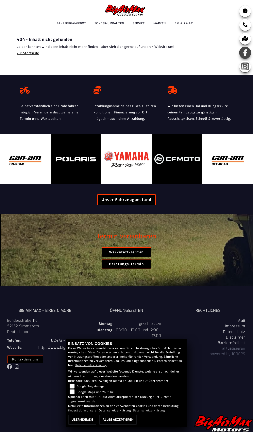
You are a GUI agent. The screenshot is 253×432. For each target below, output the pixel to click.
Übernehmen (82, 420)
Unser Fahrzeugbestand (126, 199)
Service (139, 23)
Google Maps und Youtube (95, 392)
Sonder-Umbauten (109, 23)
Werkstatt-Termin (126, 252)
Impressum (235, 326)
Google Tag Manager (91, 386)
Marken (159, 23)
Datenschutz (234, 331)
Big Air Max (184, 23)
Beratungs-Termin (126, 264)
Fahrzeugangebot (71, 23)
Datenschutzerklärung (91, 365)
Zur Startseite (28, 53)
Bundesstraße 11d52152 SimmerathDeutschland (23, 326)
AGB (241, 320)
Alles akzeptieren (118, 420)
